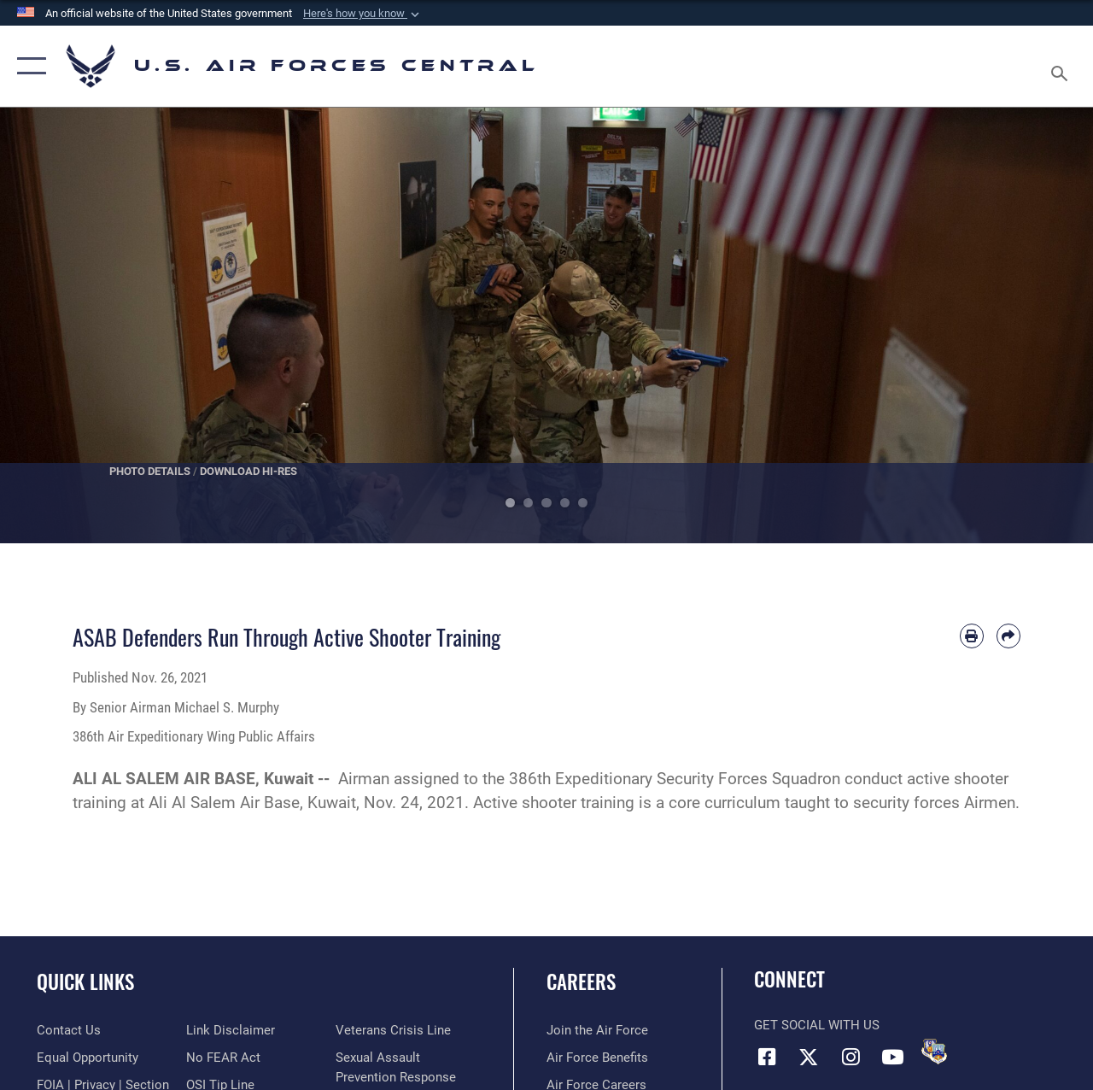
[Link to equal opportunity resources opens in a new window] (87, 1057)
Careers (581, 982)
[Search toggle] (1062, 66)
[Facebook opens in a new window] (767, 1056)
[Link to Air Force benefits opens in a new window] (597, 1057)
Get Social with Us (817, 1025)
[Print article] (972, 636)
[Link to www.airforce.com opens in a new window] (597, 1030)
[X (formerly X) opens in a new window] (808, 1056)
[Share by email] (1008, 636)
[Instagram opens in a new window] (850, 1056)
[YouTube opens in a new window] (892, 1056)
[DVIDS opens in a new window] (934, 1051)
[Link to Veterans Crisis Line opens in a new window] (393, 1030)
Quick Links (85, 982)
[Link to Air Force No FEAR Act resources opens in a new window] (223, 1057)
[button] (363, 13)
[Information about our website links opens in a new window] (230, 1030)
